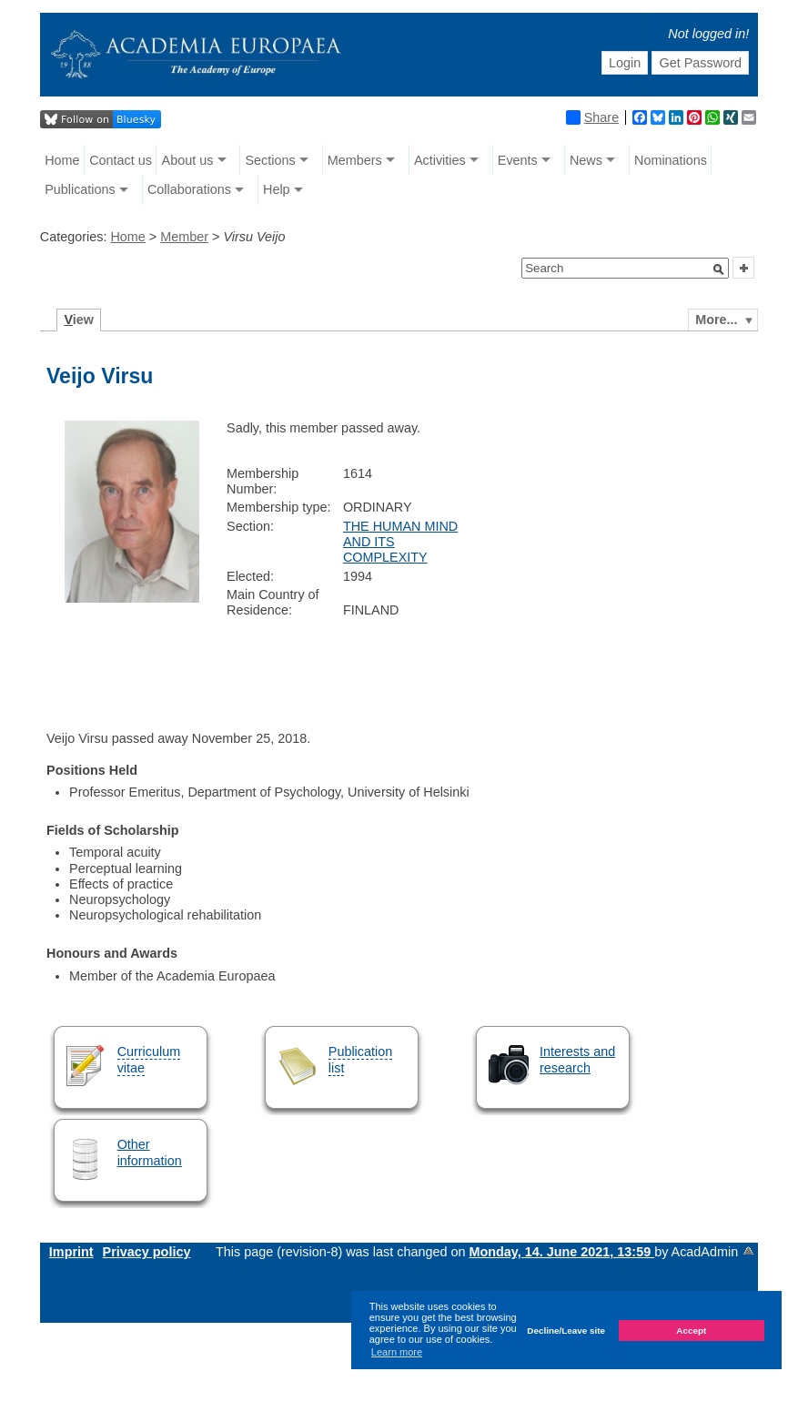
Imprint (71, 1251)
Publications (80, 189)
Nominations (670, 160)
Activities (440, 160)
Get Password (701, 63)
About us (188, 160)
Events (518, 160)
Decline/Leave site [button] (566, 1331)
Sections (271, 160)
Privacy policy (147, 1251)
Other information (149, 1152)
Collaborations (189, 189)
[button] (719, 269)
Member (184, 236)
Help (276, 189)
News (586, 160)
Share (592, 117)
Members (355, 160)
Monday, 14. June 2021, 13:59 (561, 1251)
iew (79, 319)
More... (716, 319)
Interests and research (577, 1059)
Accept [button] (691, 1331)
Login (625, 63)
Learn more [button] (396, 1351)
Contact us (120, 160)
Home (62, 160)
